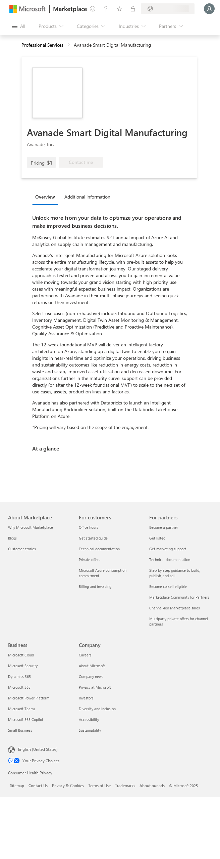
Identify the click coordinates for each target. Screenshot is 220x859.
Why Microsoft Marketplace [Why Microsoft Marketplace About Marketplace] (30, 527)
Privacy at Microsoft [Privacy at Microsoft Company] (95, 687)
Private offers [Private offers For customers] (89, 559)
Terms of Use (99, 785)
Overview (45, 197)
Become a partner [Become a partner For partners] (163, 527)
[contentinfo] (69, 45)
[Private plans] (132, 8)
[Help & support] (106, 8)
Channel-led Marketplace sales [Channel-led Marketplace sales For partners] (174, 607)
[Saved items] (119, 8)
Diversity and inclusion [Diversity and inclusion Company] (97, 708)
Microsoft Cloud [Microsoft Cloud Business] (21, 654)
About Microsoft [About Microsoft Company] (92, 665)
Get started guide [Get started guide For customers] (93, 538)
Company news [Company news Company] (91, 676)
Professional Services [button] (42, 45)
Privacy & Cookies (68, 785)
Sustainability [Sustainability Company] (90, 730)
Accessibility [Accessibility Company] (89, 719)
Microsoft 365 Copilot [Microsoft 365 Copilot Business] (25, 719)
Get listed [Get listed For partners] (157, 538)
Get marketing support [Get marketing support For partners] (167, 548)
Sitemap (17, 785)
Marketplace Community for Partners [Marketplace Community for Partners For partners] (179, 597)
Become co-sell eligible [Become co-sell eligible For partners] (168, 586)
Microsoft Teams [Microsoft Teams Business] (21, 708)
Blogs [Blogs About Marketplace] (12, 538)
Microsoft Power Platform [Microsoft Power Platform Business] (28, 697)
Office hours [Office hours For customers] (88, 527)
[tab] (46, 196)
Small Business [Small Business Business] (20, 730)
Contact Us (38, 785)
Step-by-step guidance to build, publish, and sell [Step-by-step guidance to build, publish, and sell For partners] (174, 573)
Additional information (87, 197)
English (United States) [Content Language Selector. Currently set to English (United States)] (38, 749)
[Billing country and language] (168, 8)
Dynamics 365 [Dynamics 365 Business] (19, 676)
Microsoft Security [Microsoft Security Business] (23, 665)
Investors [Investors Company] (86, 697)
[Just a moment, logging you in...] (209, 8)
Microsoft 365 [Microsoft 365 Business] (19, 687)
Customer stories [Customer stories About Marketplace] (22, 548)
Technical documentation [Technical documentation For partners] (169, 559)
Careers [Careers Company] (85, 654)
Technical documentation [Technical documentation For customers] (99, 548)
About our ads (152, 785)
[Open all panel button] (18, 26)
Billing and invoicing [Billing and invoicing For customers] (95, 586)
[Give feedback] (92, 8)
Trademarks (125, 785)
